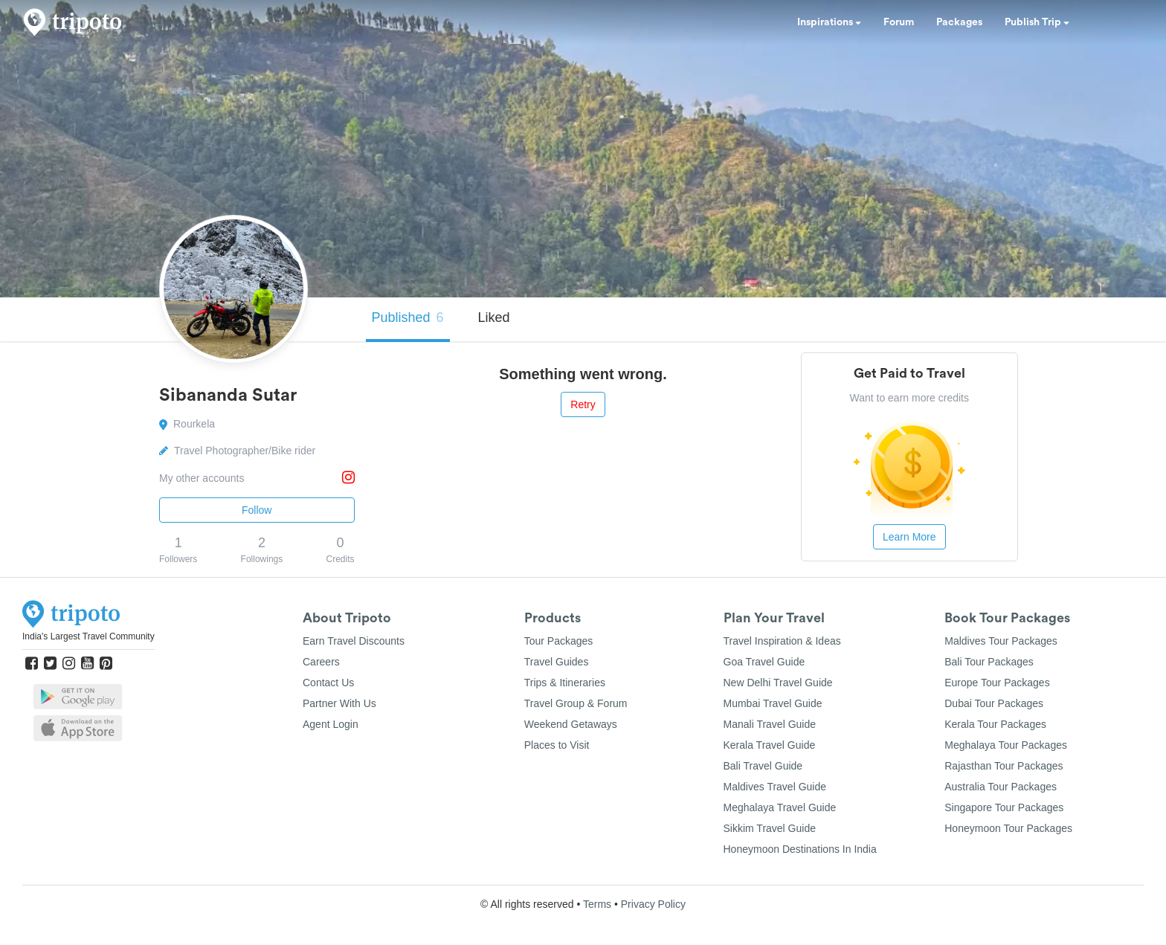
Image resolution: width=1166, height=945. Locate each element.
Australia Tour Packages (1000, 787)
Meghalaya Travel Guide (780, 807)
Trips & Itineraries (564, 682)
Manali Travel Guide (770, 724)
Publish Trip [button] (1037, 22)
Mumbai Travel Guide (773, 703)
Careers (321, 662)
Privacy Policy (653, 904)
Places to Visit (557, 745)
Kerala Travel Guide (770, 745)
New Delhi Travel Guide (778, 682)
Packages (959, 22)
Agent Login (330, 724)
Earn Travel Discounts (354, 641)
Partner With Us (339, 703)
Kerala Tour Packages (995, 724)
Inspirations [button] (829, 22)
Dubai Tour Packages (993, 703)
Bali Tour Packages (989, 662)
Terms (597, 904)
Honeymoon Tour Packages (1008, 828)
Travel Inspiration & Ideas (782, 641)
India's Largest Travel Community (88, 636)
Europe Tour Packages (996, 682)
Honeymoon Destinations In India (800, 849)
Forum (898, 22)
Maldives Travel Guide (775, 787)
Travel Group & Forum (576, 703)
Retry (582, 404)
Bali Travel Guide (763, 766)
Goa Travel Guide (764, 662)
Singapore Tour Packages (1003, 807)
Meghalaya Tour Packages (1005, 745)
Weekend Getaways (570, 724)
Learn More (909, 537)
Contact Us (328, 682)
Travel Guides (556, 662)
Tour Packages (558, 641)
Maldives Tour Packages (1000, 641)
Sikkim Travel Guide (770, 828)
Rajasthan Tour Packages (1003, 766)
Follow (256, 510)
